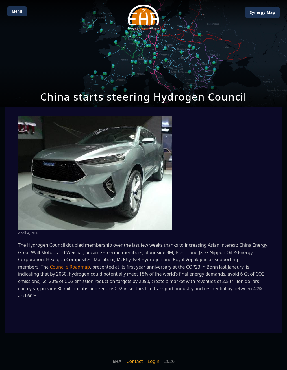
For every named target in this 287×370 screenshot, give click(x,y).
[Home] (143, 17)
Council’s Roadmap (70, 267)
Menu (17, 11)
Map (262, 12)
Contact (134, 361)
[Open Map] (143, 53)
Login (153, 361)
